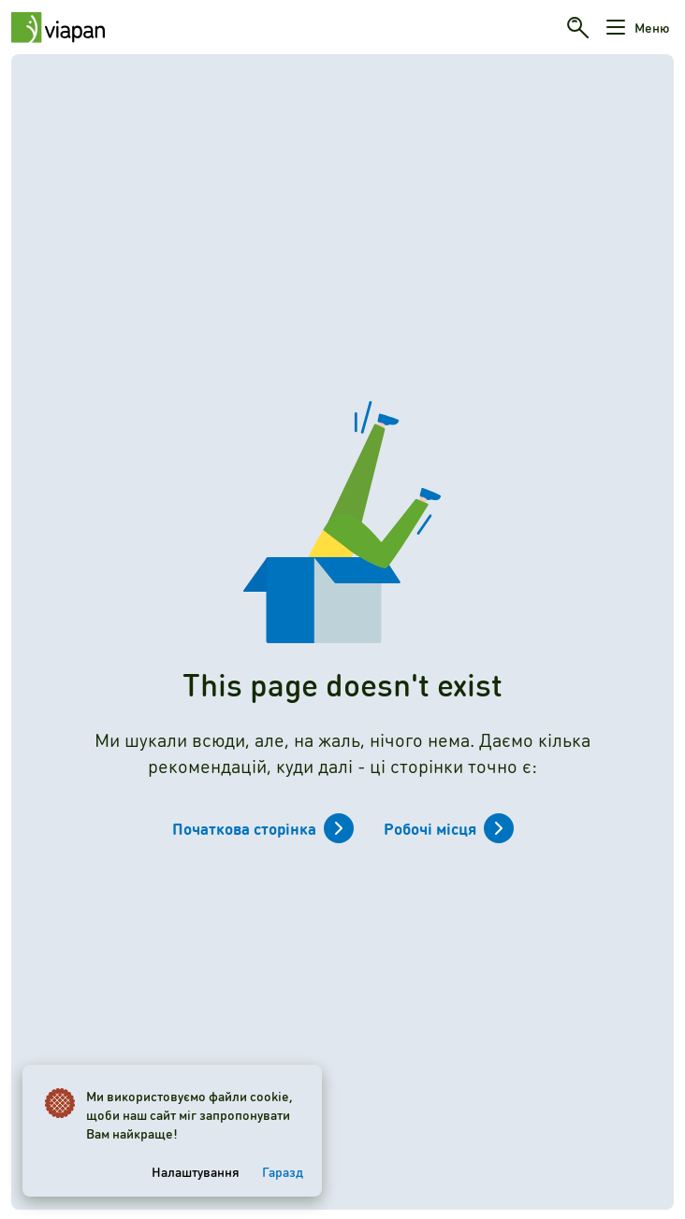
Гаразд (282, 1171)
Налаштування (196, 1171)
